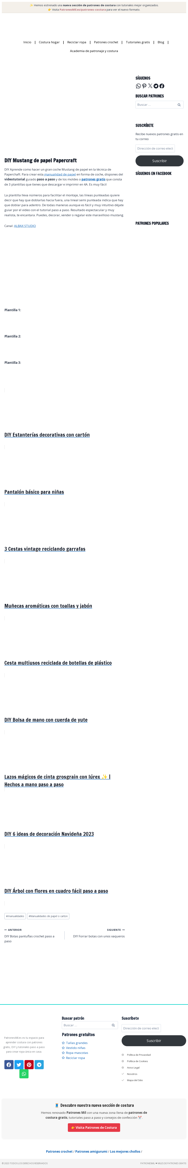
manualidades (15, 916)
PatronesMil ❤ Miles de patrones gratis (163, 1163)
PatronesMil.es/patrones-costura (83, 9)
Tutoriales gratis (138, 42)
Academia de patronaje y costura (94, 51)
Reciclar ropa (76, 42)
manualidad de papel (60, 174)
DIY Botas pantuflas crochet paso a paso (32, 935)
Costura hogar (49, 42)
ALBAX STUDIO (25, 226)
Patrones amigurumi (91, 1151)
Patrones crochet (106, 42)
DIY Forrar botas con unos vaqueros (96, 932)
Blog (161, 42)
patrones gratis (93, 179)
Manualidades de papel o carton (48, 916)
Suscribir (159, 161)
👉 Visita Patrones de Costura (94, 1127)
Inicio (27, 42)
